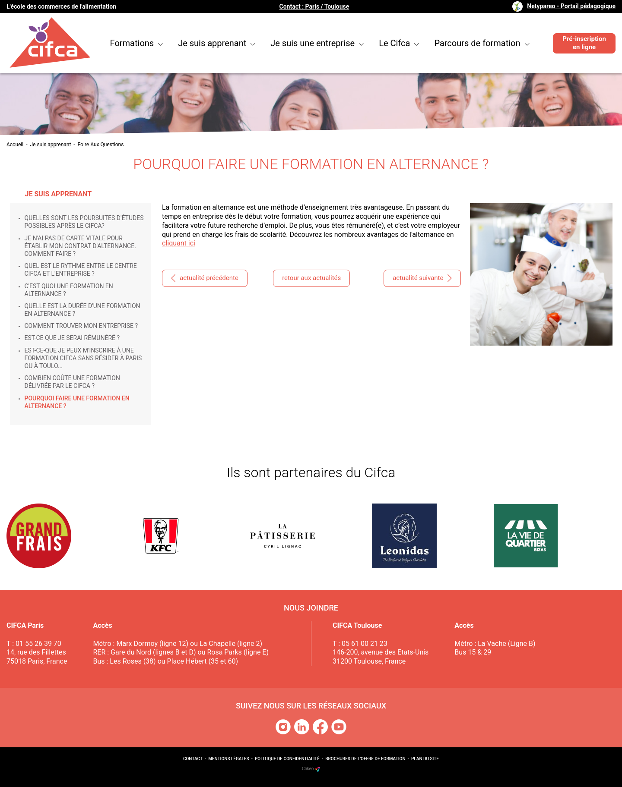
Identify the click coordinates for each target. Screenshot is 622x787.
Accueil (14, 145)
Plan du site (425, 758)
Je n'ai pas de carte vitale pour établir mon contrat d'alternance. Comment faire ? (80, 246)
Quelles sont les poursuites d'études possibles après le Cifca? (84, 221)
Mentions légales (228, 758)
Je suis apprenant (216, 43)
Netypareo (571, 6)
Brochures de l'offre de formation (365, 758)
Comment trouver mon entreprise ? (81, 325)
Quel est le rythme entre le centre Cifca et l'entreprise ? (81, 269)
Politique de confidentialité (287, 758)
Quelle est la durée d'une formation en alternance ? (82, 309)
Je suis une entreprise (317, 43)
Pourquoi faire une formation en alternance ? (77, 402)
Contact (193, 758)
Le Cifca (399, 43)
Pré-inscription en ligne (584, 43)
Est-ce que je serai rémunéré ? (72, 337)
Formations (136, 43)
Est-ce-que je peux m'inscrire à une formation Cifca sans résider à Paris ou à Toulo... (83, 358)
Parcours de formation (481, 43)
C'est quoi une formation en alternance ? (69, 290)
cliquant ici (178, 243)
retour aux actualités (311, 278)
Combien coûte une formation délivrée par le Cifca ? (72, 382)
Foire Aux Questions (101, 145)
